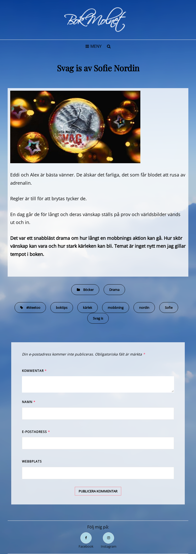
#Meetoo (33, 307)
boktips (61, 307)
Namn (28, 402)
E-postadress (36, 432)
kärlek (87, 307)
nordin (144, 307)
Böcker (88, 289)
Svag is (98, 318)
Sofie (169, 307)
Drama (114, 289)
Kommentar (34, 371)
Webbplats (32, 461)
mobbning (116, 307)
